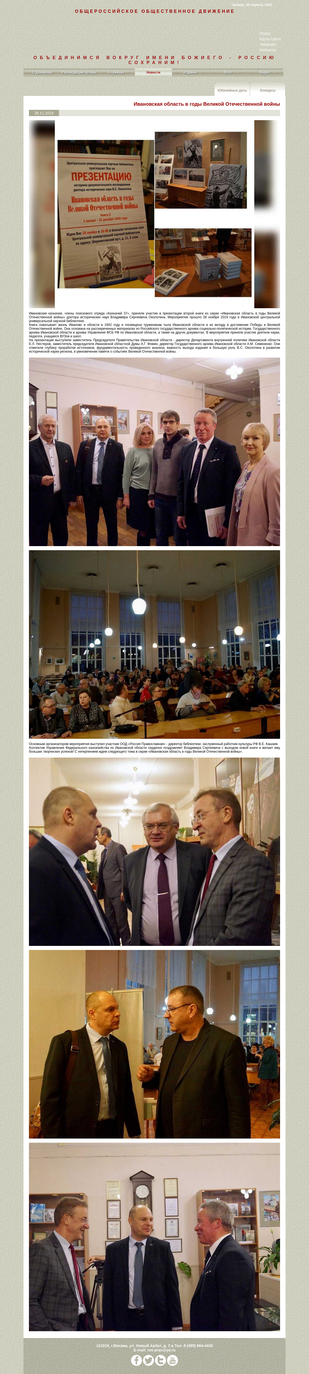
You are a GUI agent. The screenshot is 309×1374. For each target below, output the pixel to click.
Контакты (268, 50)
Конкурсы (267, 90)
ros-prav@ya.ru (161, 1350)
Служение (116, 72)
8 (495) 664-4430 (198, 1345)
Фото (228, 72)
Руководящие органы (79, 72)
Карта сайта (270, 39)
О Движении (42, 72)
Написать (268, 44)
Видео (265, 72)
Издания (191, 72)
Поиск (265, 33)
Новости (153, 72)
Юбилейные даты (232, 90)
